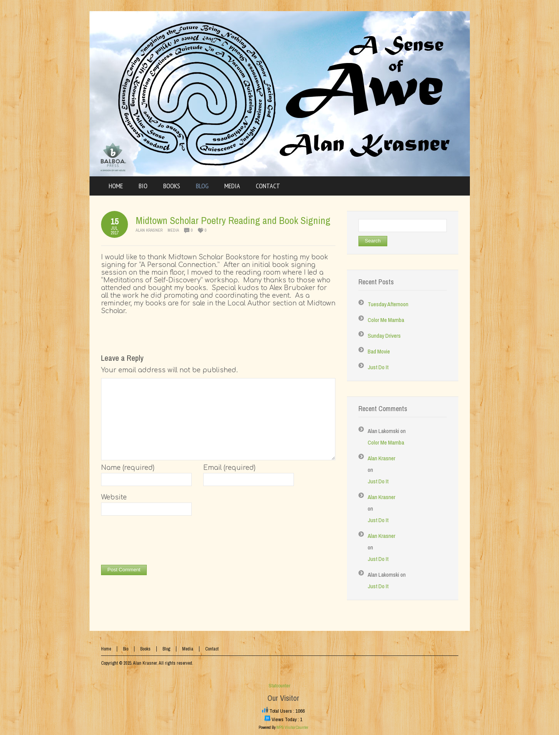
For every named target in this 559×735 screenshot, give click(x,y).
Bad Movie (379, 351)
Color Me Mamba (386, 320)
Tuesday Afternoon (388, 304)
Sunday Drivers (384, 336)
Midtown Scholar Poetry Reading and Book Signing (233, 220)
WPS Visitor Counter (292, 727)
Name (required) (127, 467)
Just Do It (378, 367)
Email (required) (229, 467)
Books (145, 649)
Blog (166, 649)
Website (114, 497)
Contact (212, 649)
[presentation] (159, 542)
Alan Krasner (149, 230)
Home (106, 649)
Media (173, 230)
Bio (125, 649)
